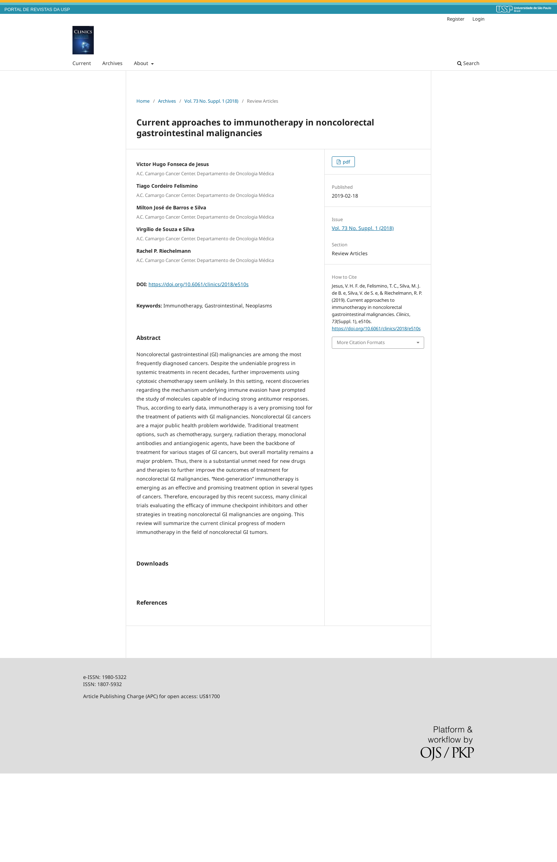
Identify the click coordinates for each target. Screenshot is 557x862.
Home (143, 101)
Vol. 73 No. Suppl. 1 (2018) (211, 101)
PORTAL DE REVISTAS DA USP (37, 9)
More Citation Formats (361, 342)
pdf (346, 162)
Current (81, 63)
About (142, 63)
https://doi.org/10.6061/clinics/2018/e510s (198, 284)
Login (478, 19)
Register (455, 19)
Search (468, 63)
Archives (112, 63)
